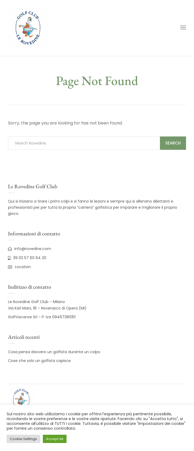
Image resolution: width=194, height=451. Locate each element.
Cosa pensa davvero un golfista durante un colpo (54, 352)
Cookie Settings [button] (23, 438)
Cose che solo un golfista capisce (39, 360)
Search (173, 143)
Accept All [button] (54, 438)
